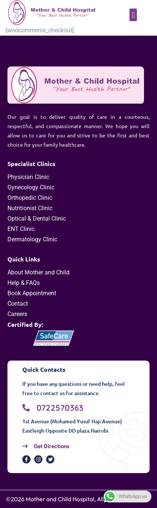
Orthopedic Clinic (29, 197)
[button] (133, 15)
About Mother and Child (38, 272)
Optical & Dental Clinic (36, 218)
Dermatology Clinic (32, 239)
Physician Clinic (28, 176)
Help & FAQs (23, 282)
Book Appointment (31, 293)
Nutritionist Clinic (29, 208)
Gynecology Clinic (30, 187)
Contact (17, 303)
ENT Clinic (21, 228)
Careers (17, 314)
